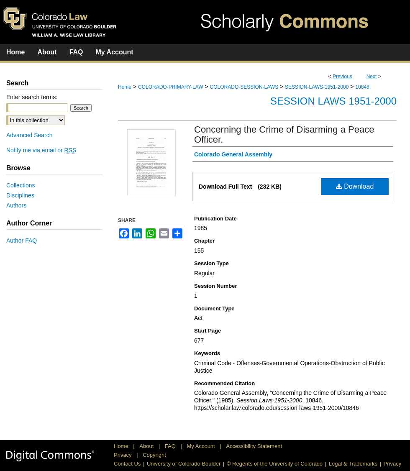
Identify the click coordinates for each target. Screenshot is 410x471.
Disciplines (20, 195)
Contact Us (127, 464)
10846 (362, 87)
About (147, 446)
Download (355, 186)
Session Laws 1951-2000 (333, 101)
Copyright (154, 455)
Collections (20, 185)
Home (124, 87)
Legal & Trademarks (353, 464)
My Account (202, 446)
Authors (16, 205)
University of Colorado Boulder (183, 464)
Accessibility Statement (254, 446)
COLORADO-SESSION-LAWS (244, 87)
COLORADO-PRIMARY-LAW (170, 87)
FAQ (171, 446)
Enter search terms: (31, 97)
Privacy (123, 455)
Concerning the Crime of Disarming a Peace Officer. (284, 134)
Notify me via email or (41, 150)
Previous (342, 76)
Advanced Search (29, 135)
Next (371, 76)
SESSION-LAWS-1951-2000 (316, 87)
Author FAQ (21, 240)
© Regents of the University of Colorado (275, 464)
